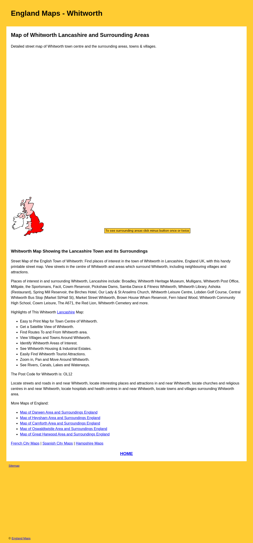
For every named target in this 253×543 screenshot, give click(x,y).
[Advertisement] (30, 127)
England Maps (21, 538)
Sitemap (14, 465)
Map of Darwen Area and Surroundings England (59, 412)
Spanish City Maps (57, 443)
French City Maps (25, 443)
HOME (126, 453)
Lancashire (66, 312)
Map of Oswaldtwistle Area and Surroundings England (63, 429)
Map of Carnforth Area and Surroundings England (60, 423)
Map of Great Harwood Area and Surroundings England (65, 434)
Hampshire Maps (89, 443)
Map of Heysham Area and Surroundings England (60, 418)
